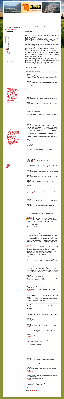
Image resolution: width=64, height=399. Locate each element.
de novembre (8, 52)
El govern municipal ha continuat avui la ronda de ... (13, 129)
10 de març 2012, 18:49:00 (30, 302)
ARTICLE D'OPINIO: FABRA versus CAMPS (12, 95)
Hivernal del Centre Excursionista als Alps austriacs (13, 144)
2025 (6, 37)
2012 (6, 50)
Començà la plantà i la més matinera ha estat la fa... (13, 126)
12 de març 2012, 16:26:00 (30, 356)
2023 (6, 39)
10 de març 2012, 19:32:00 (30, 316)
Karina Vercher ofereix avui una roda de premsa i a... (13, 127)
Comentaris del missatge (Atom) (33, 390)
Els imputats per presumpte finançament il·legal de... (13, 137)
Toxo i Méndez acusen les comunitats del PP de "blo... (13, 87)
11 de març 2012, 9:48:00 (30, 336)
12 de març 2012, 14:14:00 (30, 346)
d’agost (8, 55)
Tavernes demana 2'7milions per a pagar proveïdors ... (13, 105)
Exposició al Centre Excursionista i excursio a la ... (12, 63)
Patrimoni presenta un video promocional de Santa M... (13, 130)
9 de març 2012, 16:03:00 (30, 183)
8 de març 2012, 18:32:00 (30, 106)
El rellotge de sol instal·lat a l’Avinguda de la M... (12, 97)
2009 (6, 168)
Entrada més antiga (56, 389)
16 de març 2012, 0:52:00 (30, 379)
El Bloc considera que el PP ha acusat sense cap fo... (13, 101)
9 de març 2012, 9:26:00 (30, 140)
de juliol (8, 56)
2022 (6, 40)
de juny (8, 57)
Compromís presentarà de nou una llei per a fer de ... (13, 83)
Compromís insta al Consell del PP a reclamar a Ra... (13, 106)
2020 (6, 42)
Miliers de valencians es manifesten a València (12, 64)
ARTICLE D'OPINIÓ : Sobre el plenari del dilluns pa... (13, 139)
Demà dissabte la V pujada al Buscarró (11, 92)
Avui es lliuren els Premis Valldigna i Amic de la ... (12, 147)
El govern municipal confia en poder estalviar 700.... (13, 89)
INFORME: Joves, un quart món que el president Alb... (13, 102)
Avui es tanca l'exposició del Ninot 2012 (11, 150)
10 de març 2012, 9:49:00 (30, 215)
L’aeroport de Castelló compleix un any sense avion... (13, 82)
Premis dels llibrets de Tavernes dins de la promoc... (13, 148)
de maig (8, 58)
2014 (6, 48)
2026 (6, 36)
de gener (8, 165)
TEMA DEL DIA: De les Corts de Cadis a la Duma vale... (13, 94)
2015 (6, 47)
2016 (6, 46)
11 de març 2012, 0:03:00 (30, 326)
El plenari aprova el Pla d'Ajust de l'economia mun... (13, 61)
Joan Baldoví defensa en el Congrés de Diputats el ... (13, 107)
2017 (6, 45)
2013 (6, 49)
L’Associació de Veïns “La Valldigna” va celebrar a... (13, 149)
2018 (6, 44)
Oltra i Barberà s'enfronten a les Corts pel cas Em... (13, 134)
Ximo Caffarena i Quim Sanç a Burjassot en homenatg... (13, 104)
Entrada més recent (28, 389)
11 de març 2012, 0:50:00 (30, 332)
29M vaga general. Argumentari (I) (11, 96)
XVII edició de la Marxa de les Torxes (11, 138)
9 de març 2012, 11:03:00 (30, 145)
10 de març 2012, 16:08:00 (30, 290)
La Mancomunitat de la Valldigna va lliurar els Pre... (13, 141)
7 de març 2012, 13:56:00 (30, 85)
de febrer (8, 164)
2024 (6, 38)
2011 (6, 166)
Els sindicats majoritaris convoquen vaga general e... (13, 145)
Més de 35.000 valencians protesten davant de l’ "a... (13, 136)
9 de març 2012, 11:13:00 (30, 152)
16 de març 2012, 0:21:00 (30, 371)
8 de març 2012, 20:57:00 (30, 117)
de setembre (8, 54)
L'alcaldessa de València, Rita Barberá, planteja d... (13, 151)
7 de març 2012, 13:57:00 (30, 90)
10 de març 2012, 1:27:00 (30, 192)
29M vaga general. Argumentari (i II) (11, 91)
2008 (6, 169)
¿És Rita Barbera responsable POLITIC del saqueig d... (13, 132)
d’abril (7, 59)
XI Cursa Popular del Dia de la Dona (11, 140)
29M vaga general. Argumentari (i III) (11, 88)
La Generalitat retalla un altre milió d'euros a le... (12, 143)
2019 (6, 43)
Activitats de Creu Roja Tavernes (10, 135)
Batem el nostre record (9, 103)
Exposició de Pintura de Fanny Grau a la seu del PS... (13, 133)
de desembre (8, 51)
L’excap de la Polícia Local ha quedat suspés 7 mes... (13, 146)
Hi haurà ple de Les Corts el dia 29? (11, 99)
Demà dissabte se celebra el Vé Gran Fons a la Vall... (13, 90)
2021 (6, 41)
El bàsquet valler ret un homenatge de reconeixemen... (13, 84)
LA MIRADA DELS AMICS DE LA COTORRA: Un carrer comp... (14, 86)
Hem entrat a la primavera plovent (10, 100)
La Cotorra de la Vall (29, 217)
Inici (42, 389)
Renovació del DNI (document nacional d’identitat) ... (13, 98)
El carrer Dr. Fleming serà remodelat (11, 93)
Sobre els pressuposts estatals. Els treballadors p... (13, 62)
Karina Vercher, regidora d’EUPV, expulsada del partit (13, 131)
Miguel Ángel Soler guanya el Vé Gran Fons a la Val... (13, 85)
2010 (6, 167)
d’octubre (8, 53)
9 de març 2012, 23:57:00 (30, 187)
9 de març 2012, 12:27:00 (30, 161)
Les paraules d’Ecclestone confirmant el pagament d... (13, 142)
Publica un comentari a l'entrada (30, 387)
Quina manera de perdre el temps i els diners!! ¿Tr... (13, 128)
